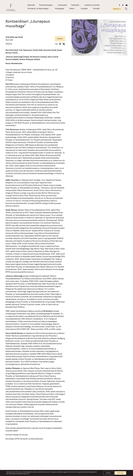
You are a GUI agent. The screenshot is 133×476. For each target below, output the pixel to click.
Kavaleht (60, 38)
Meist (71, 9)
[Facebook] (60, 44)
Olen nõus (120, 473)
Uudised (84, 9)
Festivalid (75, 5)
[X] (64, 44)
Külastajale (59, 9)
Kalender (31, 5)
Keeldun (108, 473)
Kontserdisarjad (45, 5)
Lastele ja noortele (92, 5)
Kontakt (96, 9)
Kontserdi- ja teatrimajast (38, 9)
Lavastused (62, 5)
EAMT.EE (116, 9)
